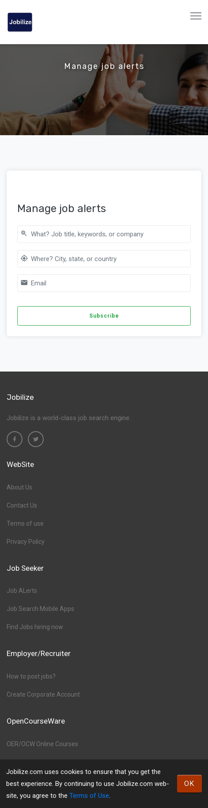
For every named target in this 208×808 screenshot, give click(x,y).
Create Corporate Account (43, 694)
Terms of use (25, 523)
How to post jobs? (31, 676)
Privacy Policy (26, 541)
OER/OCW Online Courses (42, 743)
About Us (19, 487)
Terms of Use (89, 796)
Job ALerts (22, 590)
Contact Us (22, 505)
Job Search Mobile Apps (40, 608)
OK (189, 783)
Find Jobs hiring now (35, 626)
